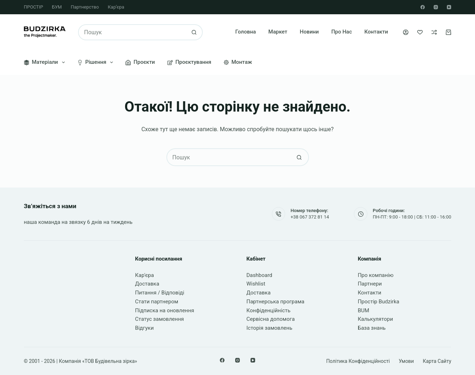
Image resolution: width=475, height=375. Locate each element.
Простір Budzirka (378, 301)
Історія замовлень (270, 328)
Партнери (370, 284)
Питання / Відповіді (159, 292)
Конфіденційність (269, 310)
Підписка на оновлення (164, 310)
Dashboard (260, 275)
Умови (406, 361)
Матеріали (46, 62)
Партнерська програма (276, 301)
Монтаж (238, 62)
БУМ (57, 7)
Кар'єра (144, 275)
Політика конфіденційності (358, 361)
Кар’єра (116, 7)
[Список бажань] (420, 32)
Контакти (376, 32)
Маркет (277, 32)
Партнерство (85, 7)
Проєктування (189, 62)
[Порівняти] (434, 32)
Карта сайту (437, 361)
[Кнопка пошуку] (194, 32)
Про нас (341, 32)
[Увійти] (405, 32)
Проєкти (140, 62)
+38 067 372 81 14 (309, 217)
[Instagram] (436, 7)
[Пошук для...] (132, 32)
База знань (372, 328)
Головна (245, 32)
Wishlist (256, 284)
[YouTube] (449, 7)
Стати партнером (156, 301)
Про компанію (375, 275)
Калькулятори (375, 319)
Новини (309, 32)
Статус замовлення (159, 319)
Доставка (147, 284)
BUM (363, 310)
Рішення (96, 62)
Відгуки (144, 328)
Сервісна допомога (271, 319)
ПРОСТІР (33, 7)
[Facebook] (422, 7)
